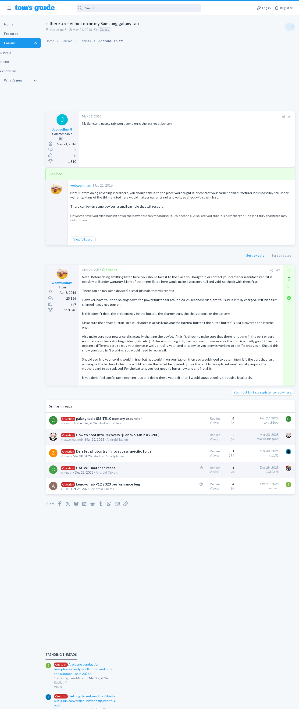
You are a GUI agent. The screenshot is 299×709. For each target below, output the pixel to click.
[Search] (131, 8)
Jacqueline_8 (66, 30)
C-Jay (73, 572)
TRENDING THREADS (240, 254)
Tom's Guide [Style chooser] (261, 683)
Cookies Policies (132, 703)
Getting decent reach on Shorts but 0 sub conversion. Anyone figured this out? (263, 300)
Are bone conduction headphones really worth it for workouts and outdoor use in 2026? (262, 268)
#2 (203, 270)
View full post (91, 239)
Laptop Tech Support (247, 435)
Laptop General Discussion (251, 385)
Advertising (99, 703)
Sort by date (180, 255)
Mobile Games (251, 445)
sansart (198, 566)
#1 (215, 117)
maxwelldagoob (80, 499)
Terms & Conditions (193, 703)
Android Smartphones (248, 408)
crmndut (75, 550)
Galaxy (112, 30)
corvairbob (76, 474)
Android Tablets (115, 550)
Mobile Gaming (243, 457)
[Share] (208, 117)
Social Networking (245, 317)
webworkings (88, 185)
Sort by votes (206, 255)
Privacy (161, 703)
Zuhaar (74, 525)
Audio (237, 286)
